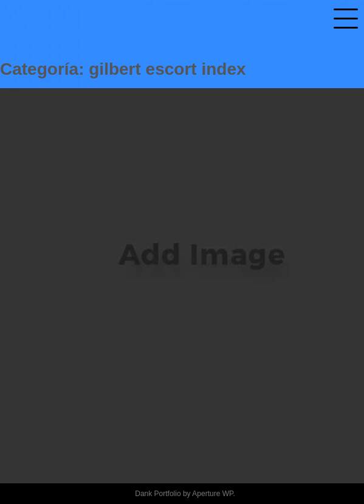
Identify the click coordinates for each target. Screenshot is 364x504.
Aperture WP (212, 493)
